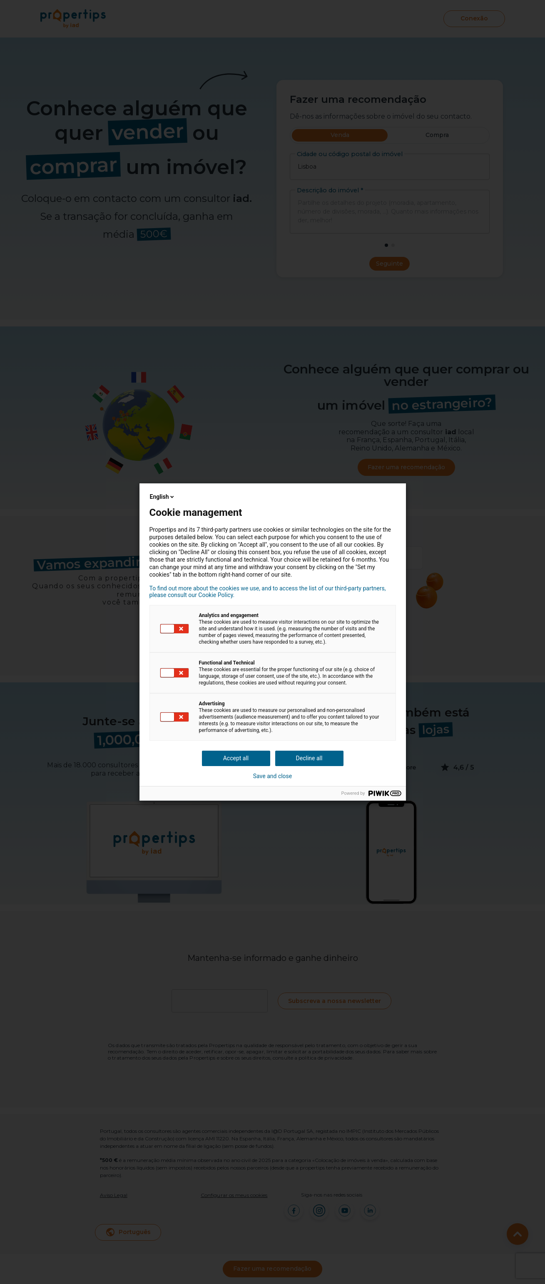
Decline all (309, 758)
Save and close (272, 776)
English (163, 496)
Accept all (236, 758)
